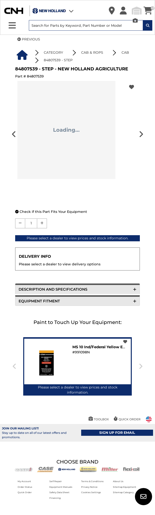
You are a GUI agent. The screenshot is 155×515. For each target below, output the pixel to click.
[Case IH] (23, 469)
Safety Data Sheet (59, 492)
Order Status (25, 487)
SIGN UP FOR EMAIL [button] (117, 432)
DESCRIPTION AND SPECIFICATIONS (77, 289)
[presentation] (141, 134)
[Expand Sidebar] (12, 25)
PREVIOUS (28, 39)
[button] (112, 11)
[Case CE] (45, 469)
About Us (118, 481)
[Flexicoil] (131, 469)
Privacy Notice (89, 487)
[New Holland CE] (88, 469)
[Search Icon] (147, 25)
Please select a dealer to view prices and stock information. (77, 238)
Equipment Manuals (60, 487)
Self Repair (55, 481)
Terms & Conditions (92, 481)
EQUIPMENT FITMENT (77, 301)
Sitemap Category (123, 492)
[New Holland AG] (67, 469)
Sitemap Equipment (124, 487)
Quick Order (25, 492)
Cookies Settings (91, 492)
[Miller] (110, 469)
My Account (24, 481)
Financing (55, 498)
